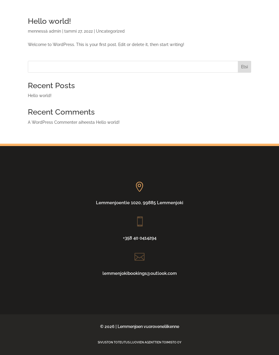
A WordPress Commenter (52, 122)
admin (55, 31)
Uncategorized (110, 31)
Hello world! (40, 95)
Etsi (244, 66)
